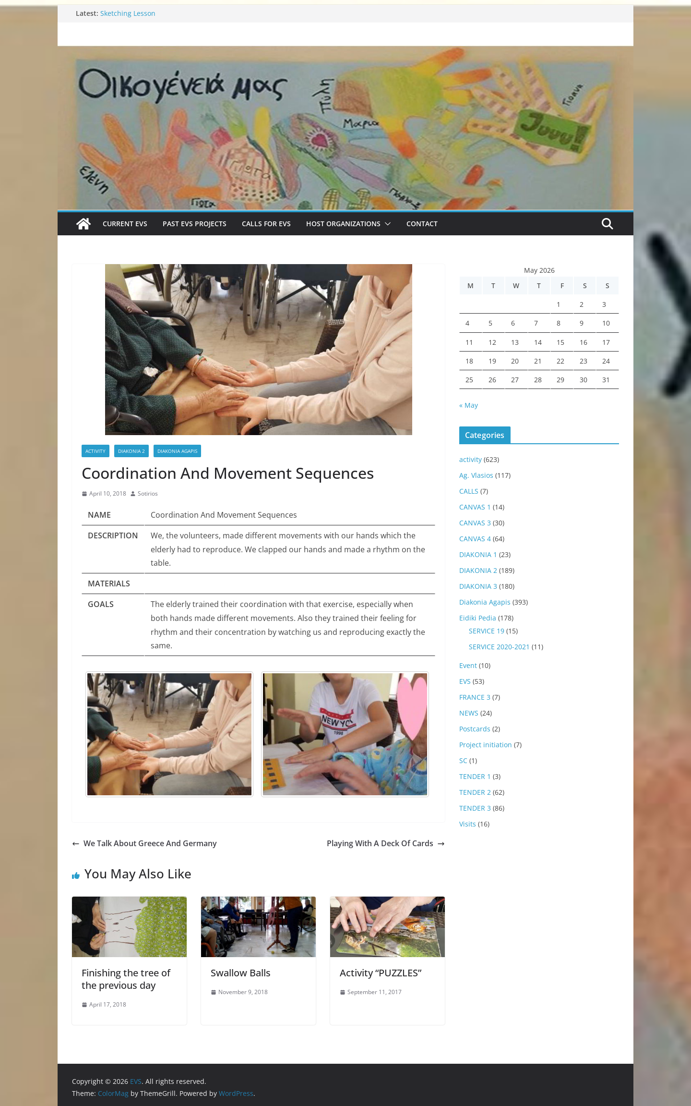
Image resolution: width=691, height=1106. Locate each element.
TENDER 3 (475, 808)
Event (468, 665)
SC (463, 760)
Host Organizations (343, 223)
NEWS (468, 712)
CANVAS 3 (475, 522)
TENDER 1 (475, 776)
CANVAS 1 (475, 506)
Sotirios (148, 493)
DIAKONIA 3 (478, 586)
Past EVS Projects (194, 223)
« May (468, 405)
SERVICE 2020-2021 (499, 646)
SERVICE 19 (486, 630)
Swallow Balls (241, 972)
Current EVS (125, 223)
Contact (422, 223)
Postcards (474, 728)
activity (95, 451)
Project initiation (485, 744)
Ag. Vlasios (476, 475)
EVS (465, 681)
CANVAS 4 (475, 538)
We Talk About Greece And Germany (144, 843)
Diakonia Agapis (177, 451)
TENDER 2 (475, 792)
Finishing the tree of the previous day (126, 979)
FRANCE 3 (474, 697)
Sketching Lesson (127, 13)
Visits (467, 823)
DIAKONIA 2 (131, 451)
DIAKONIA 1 (478, 554)
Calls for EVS (266, 223)
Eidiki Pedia (477, 617)
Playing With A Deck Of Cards (386, 843)
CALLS (468, 491)
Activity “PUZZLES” (380, 972)
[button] (386, 224)
